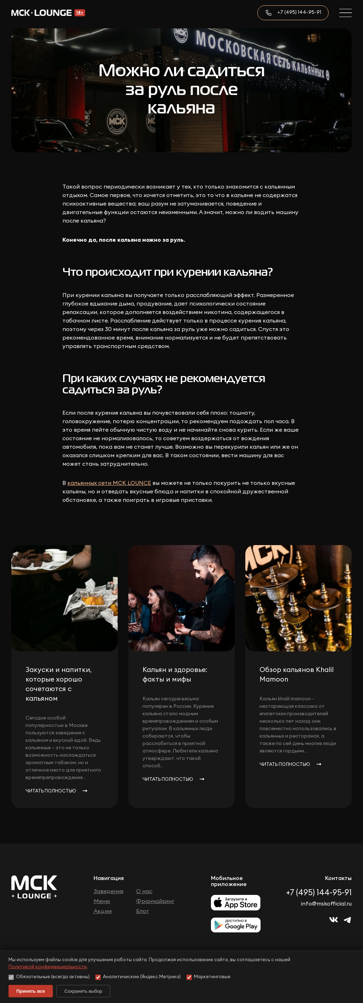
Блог (142, 911)
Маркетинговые (208, 977)
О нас (144, 891)
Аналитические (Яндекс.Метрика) (138, 977)
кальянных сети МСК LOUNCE (109, 483)
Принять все (30, 991)
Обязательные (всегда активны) (49, 977)
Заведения (108, 891)
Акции (103, 911)
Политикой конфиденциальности (48, 967)
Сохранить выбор (83, 991)
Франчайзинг (155, 901)
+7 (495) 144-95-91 (299, 12)
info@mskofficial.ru (326, 904)
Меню (102, 901)
